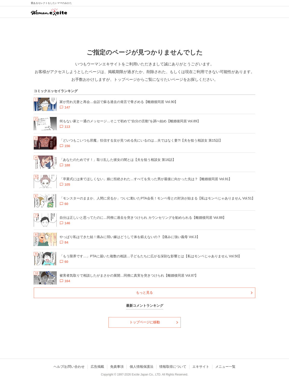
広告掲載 (97, 366)
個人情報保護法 (141, 366)
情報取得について (172, 366)
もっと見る (144, 292)
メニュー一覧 (225, 366)
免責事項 (117, 366)
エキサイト (200, 366)
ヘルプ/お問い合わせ (69, 366)
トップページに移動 (144, 322)
